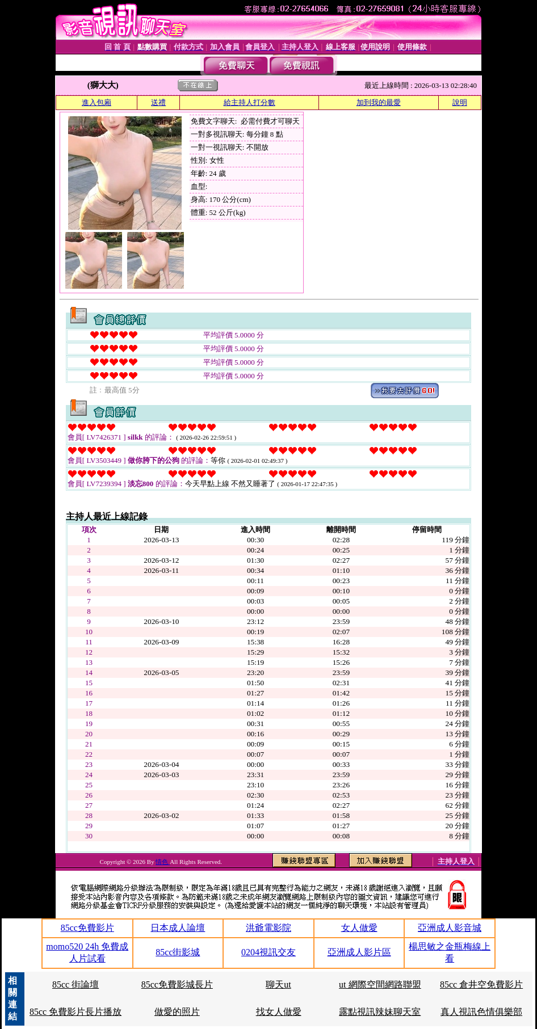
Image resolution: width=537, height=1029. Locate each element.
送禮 (158, 102)
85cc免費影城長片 (177, 984)
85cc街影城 (178, 952)
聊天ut (278, 984)
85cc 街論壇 (75, 984)
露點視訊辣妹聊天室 (380, 1012)
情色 (163, 861)
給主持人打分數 (249, 102)
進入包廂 (96, 102)
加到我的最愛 (378, 102)
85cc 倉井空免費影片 (481, 984)
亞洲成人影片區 (359, 952)
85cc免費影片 (87, 928)
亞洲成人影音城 (449, 928)
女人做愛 (359, 928)
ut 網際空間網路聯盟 (380, 984)
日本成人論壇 (177, 928)
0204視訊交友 (268, 952)
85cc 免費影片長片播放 (75, 1012)
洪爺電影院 (268, 928)
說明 (459, 102)
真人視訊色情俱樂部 (481, 1012)
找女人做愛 (278, 1012)
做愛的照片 (177, 1012)
